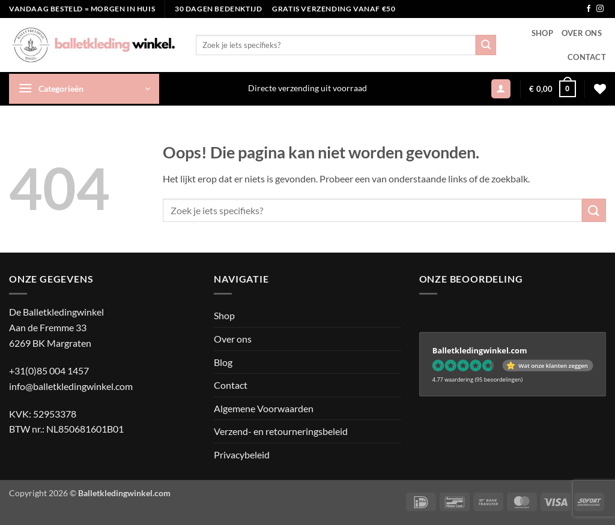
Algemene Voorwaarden (264, 408)
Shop (542, 33)
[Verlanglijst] (600, 89)
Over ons (582, 33)
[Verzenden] (486, 45)
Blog (223, 362)
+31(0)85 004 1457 (49, 370)
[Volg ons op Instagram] (600, 9)
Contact (587, 57)
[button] (84, 89)
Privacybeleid (242, 454)
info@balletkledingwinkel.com (71, 386)
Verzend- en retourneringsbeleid (281, 431)
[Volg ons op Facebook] (588, 9)
